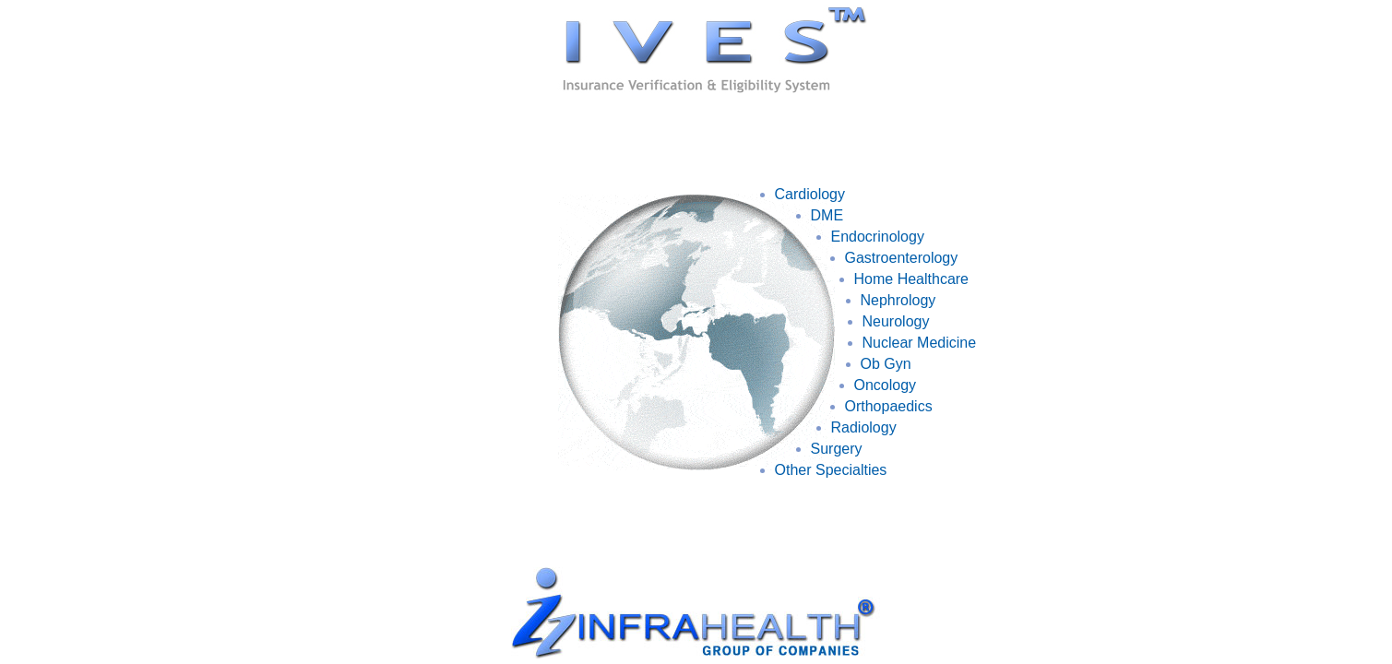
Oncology (885, 385)
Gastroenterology (901, 258)
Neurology (896, 321)
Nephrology (898, 300)
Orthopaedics (889, 406)
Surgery (837, 448)
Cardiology (810, 194)
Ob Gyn (886, 364)
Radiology (864, 427)
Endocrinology (877, 236)
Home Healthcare (912, 279)
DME (827, 215)
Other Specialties (831, 470)
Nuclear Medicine (920, 342)
